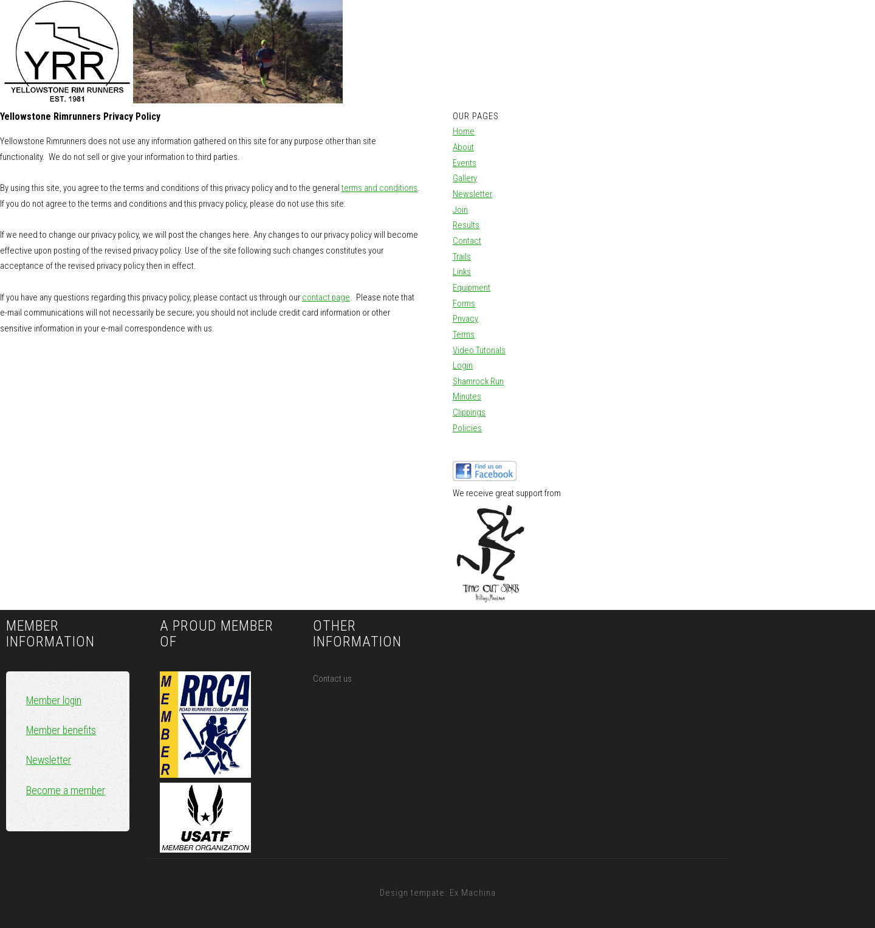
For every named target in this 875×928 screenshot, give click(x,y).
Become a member (65, 790)
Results (466, 225)
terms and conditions (379, 187)
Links (462, 271)
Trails (462, 256)
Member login (53, 700)
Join (460, 209)
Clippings (469, 412)
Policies (467, 428)
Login (463, 365)
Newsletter (472, 194)
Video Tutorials (479, 350)
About (463, 147)
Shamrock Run (478, 381)
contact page (326, 297)
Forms (464, 303)
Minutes (467, 396)
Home (464, 131)
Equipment (471, 287)
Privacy (465, 318)
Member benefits (61, 730)
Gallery (465, 178)
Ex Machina (473, 892)
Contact (467, 240)
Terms (464, 334)
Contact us (332, 678)
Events (464, 163)
